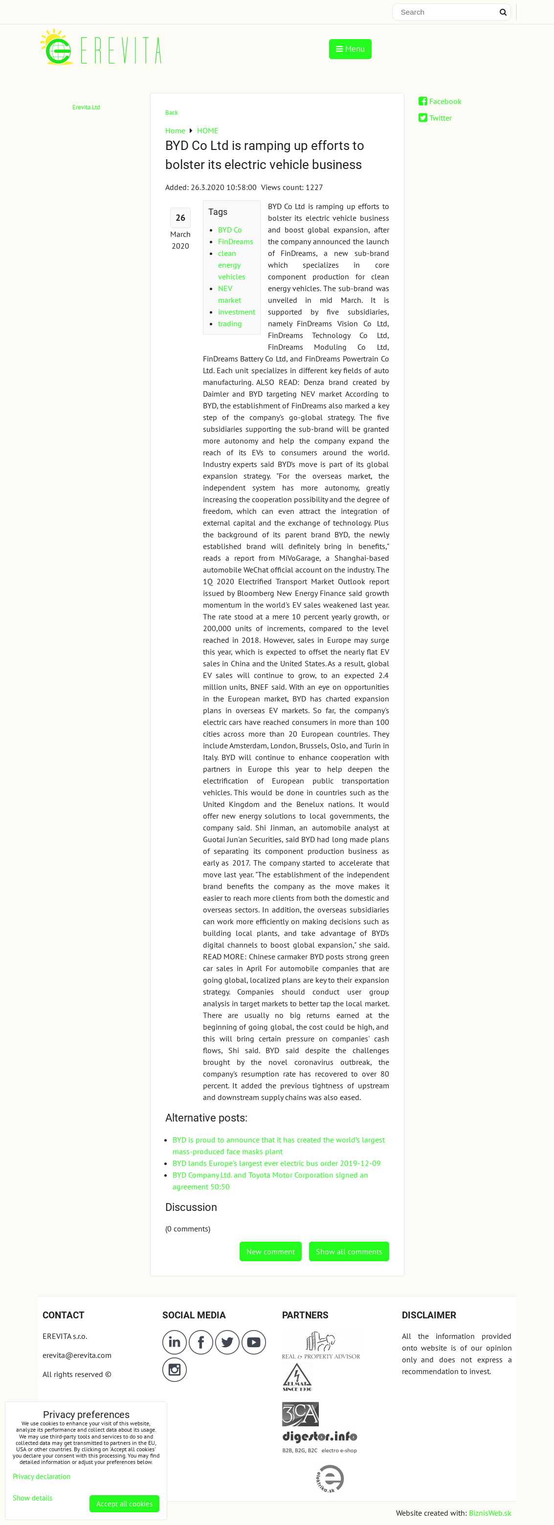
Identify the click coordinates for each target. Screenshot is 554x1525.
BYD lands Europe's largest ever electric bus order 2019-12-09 (277, 1163)
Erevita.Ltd (86, 107)
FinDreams (235, 241)
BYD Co (230, 229)
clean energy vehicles (231, 264)
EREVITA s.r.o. (65, 1336)
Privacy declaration (41, 1476)
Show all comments (349, 1251)
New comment (270, 1251)
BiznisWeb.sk (490, 1513)
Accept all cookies (124, 1503)
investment (236, 312)
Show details (32, 1498)
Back (171, 112)
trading (230, 323)
